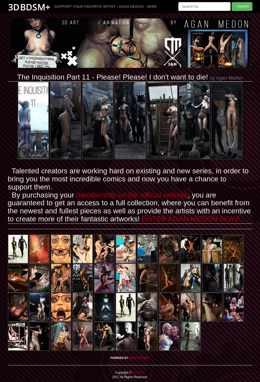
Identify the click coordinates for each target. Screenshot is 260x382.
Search (242, 6)
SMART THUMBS (139, 358)
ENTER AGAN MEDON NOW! (191, 219)
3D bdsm (138, 372)
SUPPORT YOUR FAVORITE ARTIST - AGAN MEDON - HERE (105, 6)
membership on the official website (132, 195)
